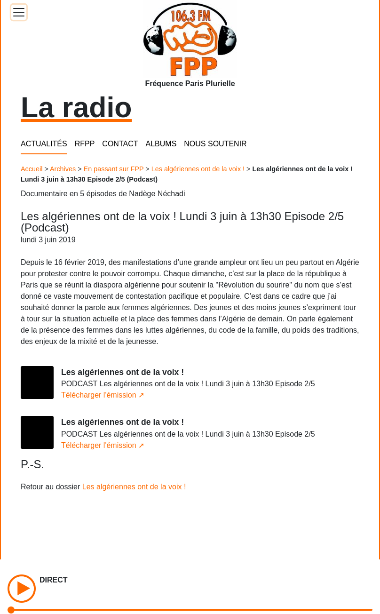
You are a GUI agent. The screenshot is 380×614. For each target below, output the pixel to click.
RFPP (85, 144)
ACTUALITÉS (44, 144)
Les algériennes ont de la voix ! (198, 169)
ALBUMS (161, 144)
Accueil (31, 169)
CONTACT (120, 144)
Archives (63, 169)
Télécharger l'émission (98, 395)
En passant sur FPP (114, 169)
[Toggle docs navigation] (18, 12)
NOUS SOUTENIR (215, 144)
